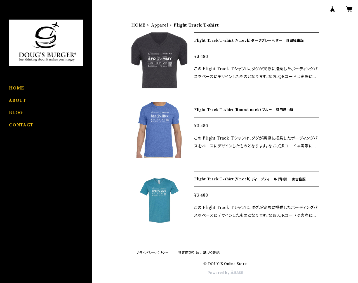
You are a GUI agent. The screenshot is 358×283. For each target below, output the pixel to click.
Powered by (225, 273)
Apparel (159, 25)
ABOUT (17, 100)
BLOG (16, 112)
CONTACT (21, 125)
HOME (138, 25)
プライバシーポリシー (152, 253)
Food (14, 157)
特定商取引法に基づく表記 (199, 253)
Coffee (16, 191)
